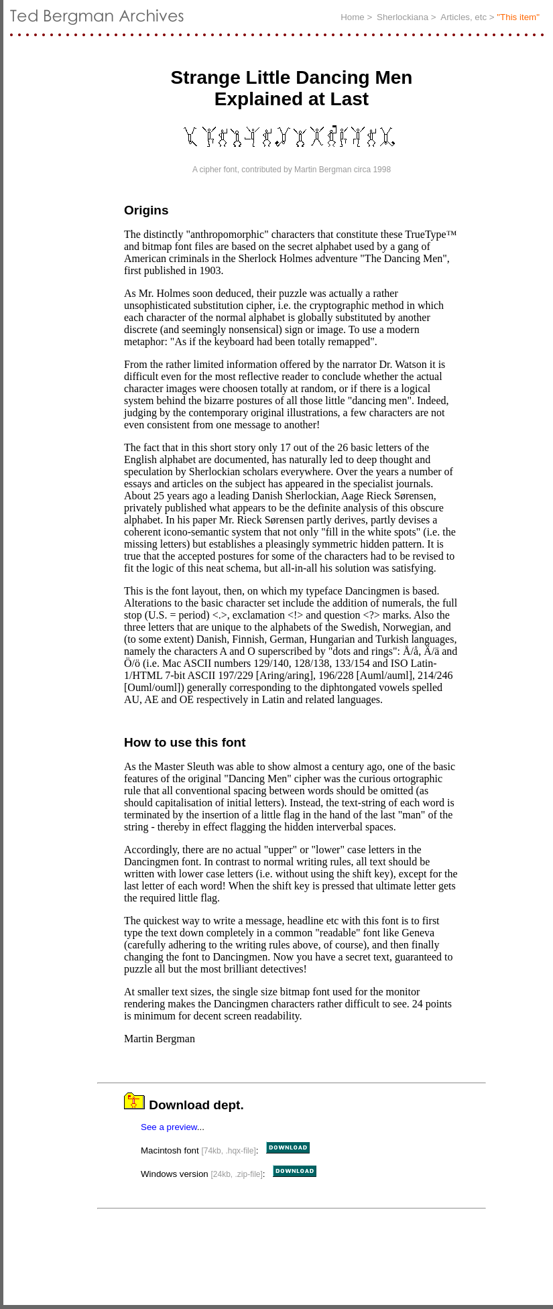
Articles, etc (464, 17)
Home (354, 17)
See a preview (169, 1131)
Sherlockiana (404, 17)
